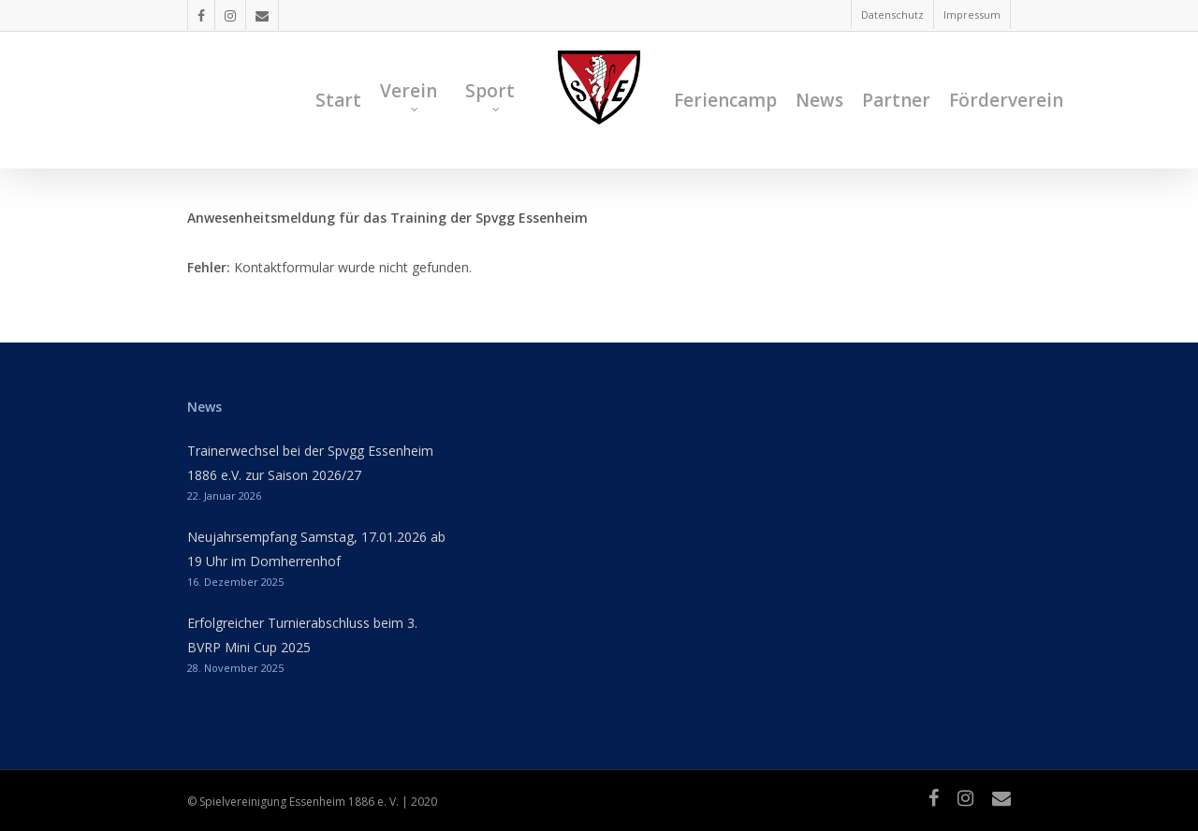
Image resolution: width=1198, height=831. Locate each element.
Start (338, 100)
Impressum (972, 14)
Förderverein (1006, 100)
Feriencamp (725, 100)
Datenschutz (892, 14)
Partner (896, 100)
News (819, 100)
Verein (408, 95)
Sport (490, 95)
